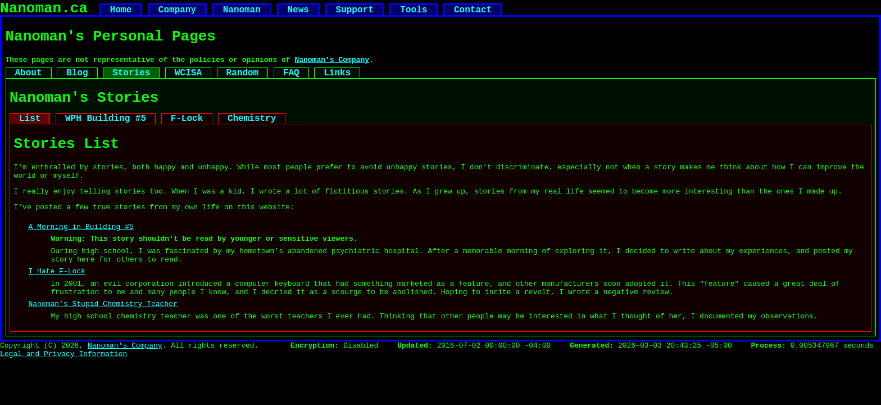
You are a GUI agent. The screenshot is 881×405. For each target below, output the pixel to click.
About (28, 82)
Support (354, 12)
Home (120, 12)
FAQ (291, 82)
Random (242, 82)
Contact (473, 12)
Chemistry (252, 134)
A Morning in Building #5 (81, 254)
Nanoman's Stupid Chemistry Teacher (103, 343)
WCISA (188, 82)
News (297, 12)
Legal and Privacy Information (63, 398)
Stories (131, 82)
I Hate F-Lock (57, 305)
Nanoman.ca (44, 10)
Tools (413, 12)
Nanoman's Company (331, 67)
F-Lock (187, 134)
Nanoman (242, 12)
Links (337, 82)
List (29, 134)
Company (177, 12)
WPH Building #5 (105, 134)
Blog (77, 82)
